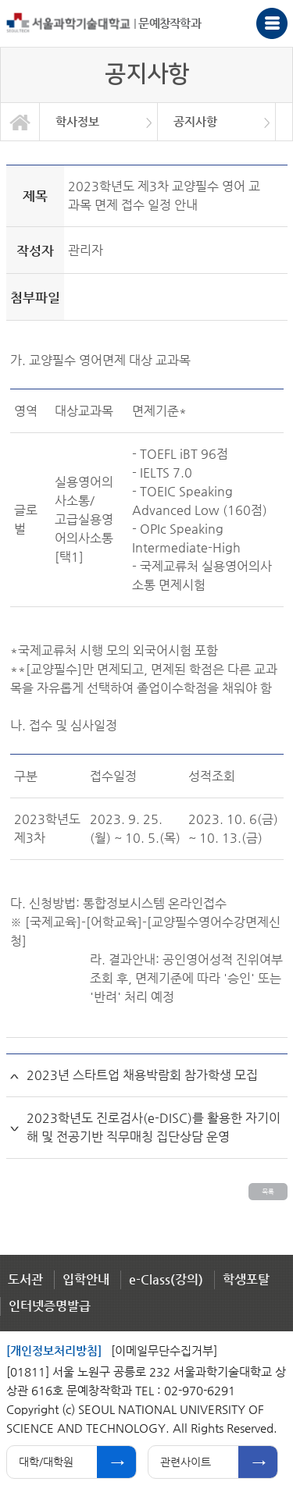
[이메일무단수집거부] (164, 1350)
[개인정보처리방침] (54, 1350)
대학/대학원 (46, 1461)
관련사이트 (185, 1461)
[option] (99, 121)
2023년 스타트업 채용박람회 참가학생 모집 (142, 1075)
